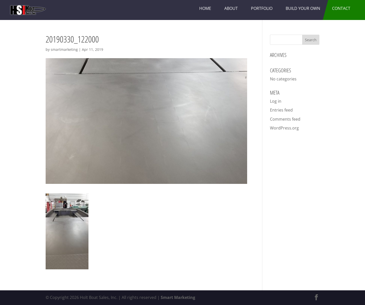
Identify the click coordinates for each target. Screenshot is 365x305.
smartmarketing (64, 49)
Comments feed (285, 119)
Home (205, 8)
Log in (275, 101)
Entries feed (281, 110)
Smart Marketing (178, 297)
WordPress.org (284, 128)
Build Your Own (303, 8)
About (231, 8)
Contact (341, 8)
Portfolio (261, 8)
